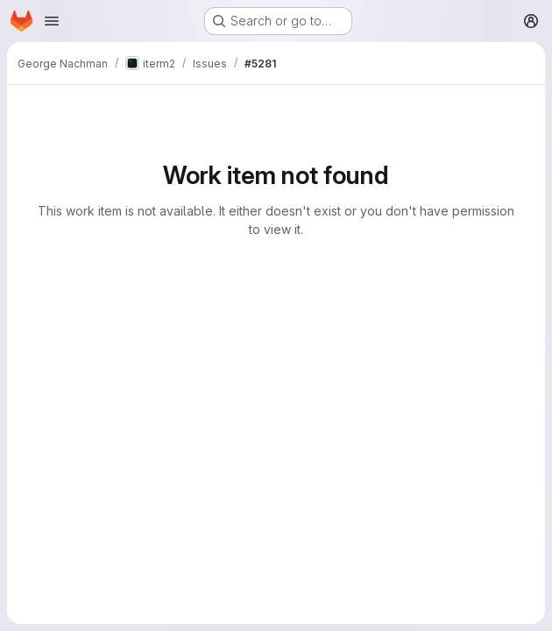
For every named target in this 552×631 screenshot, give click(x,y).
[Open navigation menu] (52, 21)
